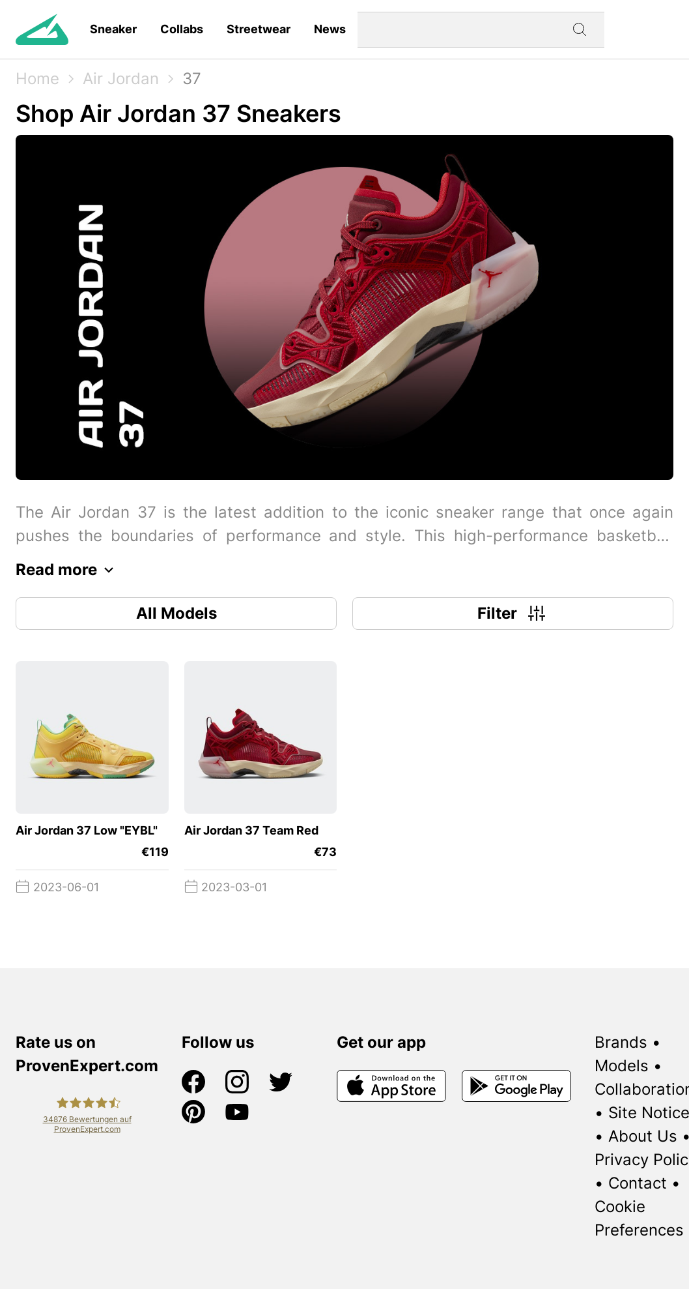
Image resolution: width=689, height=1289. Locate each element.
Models (622, 1065)
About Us (642, 1136)
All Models (176, 613)
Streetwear (258, 29)
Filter (512, 613)
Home (37, 78)
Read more (68, 570)
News (330, 29)
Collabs (181, 29)
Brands (621, 1042)
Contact (637, 1183)
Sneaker (113, 29)
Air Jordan (121, 78)
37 (191, 78)
